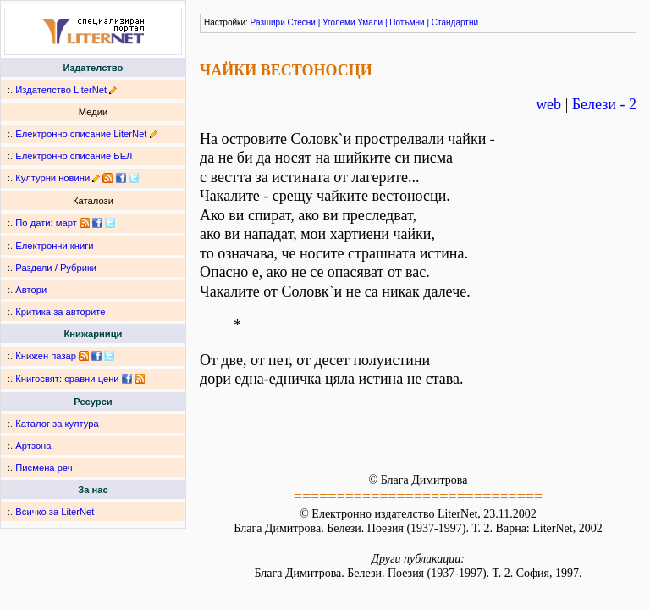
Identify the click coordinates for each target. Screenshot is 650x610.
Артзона (33, 446)
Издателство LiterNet (61, 90)
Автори (31, 290)
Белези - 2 (604, 104)
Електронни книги (54, 246)
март (66, 223)
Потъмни (406, 22)
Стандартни (455, 22)
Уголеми (338, 22)
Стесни (302, 22)
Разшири (268, 22)
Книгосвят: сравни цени (66, 379)
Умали (370, 22)
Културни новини (52, 178)
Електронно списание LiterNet (80, 134)
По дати (32, 223)
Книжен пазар (45, 356)
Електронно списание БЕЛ (73, 156)
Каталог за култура (56, 424)
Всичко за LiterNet (54, 512)
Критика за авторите (60, 312)
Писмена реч (43, 468)
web (548, 104)
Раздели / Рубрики (55, 268)
